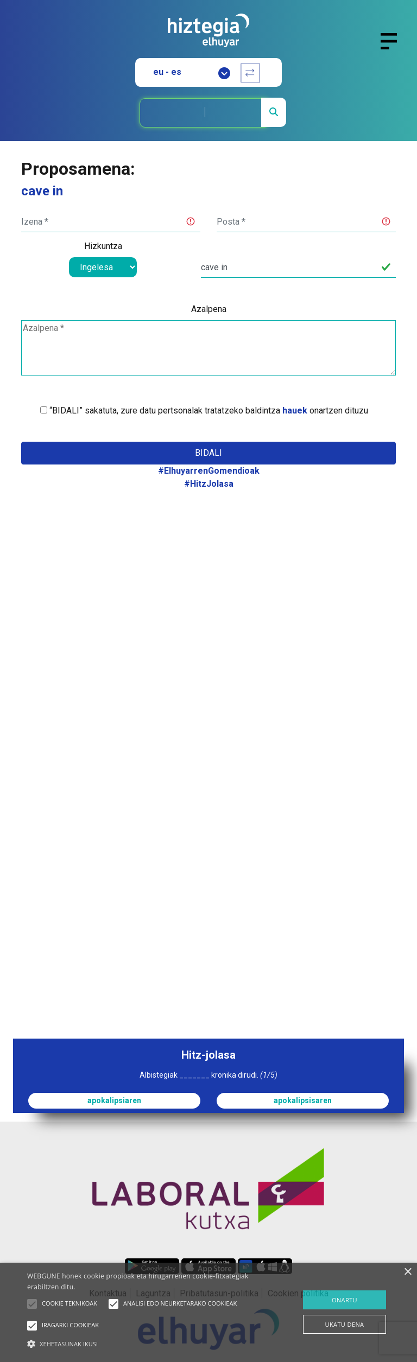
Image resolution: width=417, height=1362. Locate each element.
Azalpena (208, 309)
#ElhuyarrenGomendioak (209, 471)
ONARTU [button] (344, 1300)
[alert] (208, 1312)
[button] (32, 1304)
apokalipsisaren (303, 1100)
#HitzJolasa (208, 484)
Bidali (208, 453)
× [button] (407, 1272)
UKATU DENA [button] (344, 1324)
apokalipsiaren (114, 1100)
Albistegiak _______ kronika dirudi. (208, 1075)
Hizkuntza (103, 246)
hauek (294, 410)
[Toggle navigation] (393, 47)
